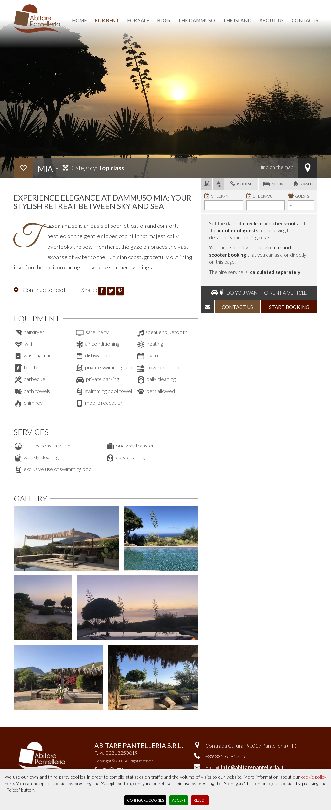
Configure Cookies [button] (145, 800)
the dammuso (196, 20)
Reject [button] (200, 800)
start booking (289, 307)
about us (271, 20)
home (79, 20)
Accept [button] (179, 800)
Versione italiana (248, 4)
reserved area (298, 4)
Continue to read (43, 289)
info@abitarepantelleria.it (252, 767)
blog (163, 20)
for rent (107, 20)
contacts (305, 20)
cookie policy (313, 777)
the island (237, 20)
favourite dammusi (191, 4)
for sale (138, 20)
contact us (237, 307)
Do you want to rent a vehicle (259, 292)
